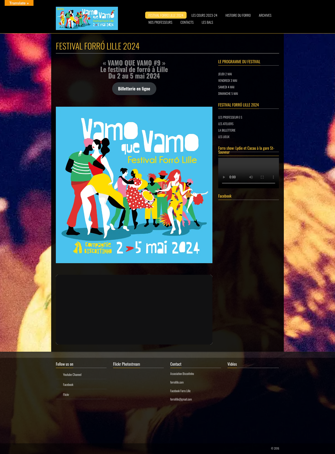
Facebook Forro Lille (180, 390)
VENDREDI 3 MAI (227, 80)
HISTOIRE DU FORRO (238, 15)
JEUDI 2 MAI (225, 73)
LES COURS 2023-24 (204, 15)
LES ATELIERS (225, 123)
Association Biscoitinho (182, 373)
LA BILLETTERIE (226, 130)
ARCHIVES (265, 15)
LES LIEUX (223, 136)
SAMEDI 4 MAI (226, 86)
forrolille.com (177, 382)
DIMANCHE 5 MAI (228, 93)
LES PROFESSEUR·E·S (230, 117)
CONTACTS (187, 22)
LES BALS (207, 22)
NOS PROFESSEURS (160, 22)
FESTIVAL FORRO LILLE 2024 (165, 15)
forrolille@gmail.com (181, 399)
